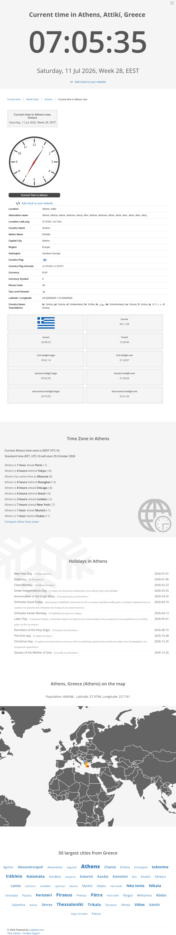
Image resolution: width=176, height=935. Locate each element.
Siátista (33, 905)
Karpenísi (70, 876)
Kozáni (146, 876)
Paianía (26, 895)
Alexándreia (55, 867)
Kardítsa (55, 876)
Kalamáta (35, 876)
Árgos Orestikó (79, 913)
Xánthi (154, 904)
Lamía (16, 885)
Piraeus (64, 895)
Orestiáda (11, 895)
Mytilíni (87, 886)
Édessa (96, 914)
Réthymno (144, 895)
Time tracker (13, 933)
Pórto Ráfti (113, 895)
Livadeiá (45, 886)
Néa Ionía (135, 885)
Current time (13, 99)
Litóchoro (30, 886)
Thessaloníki (70, 904)
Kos (134, 877)
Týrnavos (111, 905)
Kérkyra (160, 876)
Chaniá (110, 867)
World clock (32, 99)
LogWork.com (36, 929)
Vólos (139, 904)
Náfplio (101, 886)
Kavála (102, 876)
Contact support (31, 933)
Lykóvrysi (60, 886)
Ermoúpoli (140, 867)
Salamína (18, 905)
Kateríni (86, 876)
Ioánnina (160, 866)
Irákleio (14, 876)
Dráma (125, 867)
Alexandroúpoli (30, 867)
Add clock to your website (90, 81)
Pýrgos (128, 895)
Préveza (81, 895)
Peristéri (44, 895)
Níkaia (155, 885)
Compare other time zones (22, 522)
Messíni (73, 886)
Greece (48, 99)
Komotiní (120, 876)
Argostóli (72, 867)
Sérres (47, 904)
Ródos (161, 895)
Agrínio (8, 867)
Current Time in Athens (34, 195)
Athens (90, 866)
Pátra (97, 895)
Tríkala (94, 904)
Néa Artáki (116, 886)
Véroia (125, 905)
